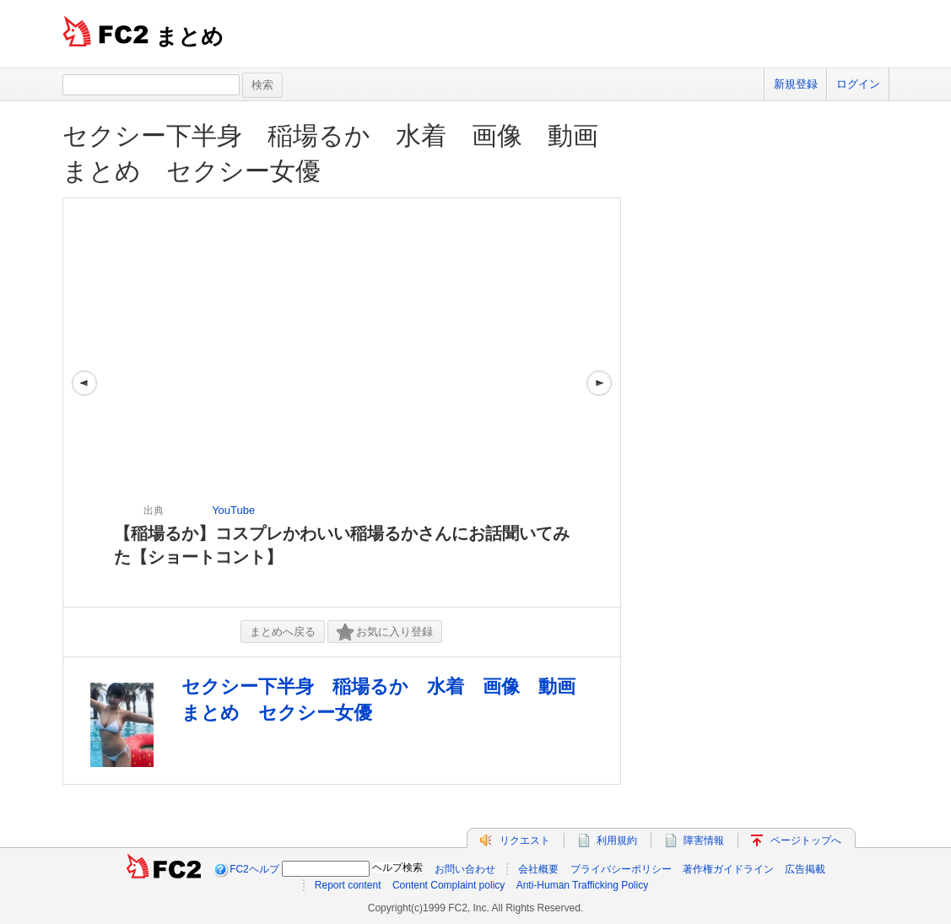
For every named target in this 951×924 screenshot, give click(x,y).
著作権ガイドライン (728, 869)
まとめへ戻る (283, 631)
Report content (348, 885)
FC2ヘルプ (254, 869)
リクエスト (525, 840)
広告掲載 (805, 869)
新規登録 (796, 84)
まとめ (189, 36)
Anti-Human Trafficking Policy (582, 885)
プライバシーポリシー (621, 869)
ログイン (858, 84)
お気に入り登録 (385, 632)
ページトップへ (805, 840)
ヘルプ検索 (397, 867)
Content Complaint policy (448, 885)
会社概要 (538, 869)
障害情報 (704, 840)
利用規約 (617, 840)
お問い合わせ (465, 869)
